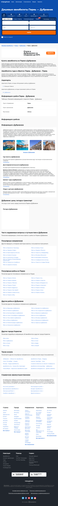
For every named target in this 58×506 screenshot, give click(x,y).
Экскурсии (6, 463)
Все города (17, 431)
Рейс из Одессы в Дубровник (39, 322)
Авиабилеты (6, 456)
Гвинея (5, 410)
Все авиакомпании (51, 435)
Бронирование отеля (37, 390)
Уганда (5, 424)
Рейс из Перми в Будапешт (10, 287)
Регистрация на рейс (37, 386)
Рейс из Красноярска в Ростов (11, 252)
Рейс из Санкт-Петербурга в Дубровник (14, 315)
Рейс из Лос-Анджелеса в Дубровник (41, 310)
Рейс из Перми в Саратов (38, 280)
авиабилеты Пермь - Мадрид (39, 358)
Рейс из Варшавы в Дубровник (11, 308)
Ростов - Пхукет (27, 437)
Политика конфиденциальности (38, 490)
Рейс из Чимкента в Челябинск (11, 262)
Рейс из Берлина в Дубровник (39, 313)
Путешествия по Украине (33, 462)
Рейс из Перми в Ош (36, 278)
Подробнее (6, 162)
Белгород (16, 410)
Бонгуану (16, 412)
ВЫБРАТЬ (51, 53)
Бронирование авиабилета (10, 388)
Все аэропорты (40, 438)
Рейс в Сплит (34, 340)
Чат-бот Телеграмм (21, 458)
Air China (49, 410)
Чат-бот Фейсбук (20, 460)
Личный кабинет (33, 456)
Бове (37, 434)
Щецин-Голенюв (38, 418)
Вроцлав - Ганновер (27, 431)
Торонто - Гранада (27, 421)
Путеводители (7, 467)
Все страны (6, 430)
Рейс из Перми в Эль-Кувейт (10, 290)
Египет (5, 416)
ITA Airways (50, 431)
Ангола (5, 422)
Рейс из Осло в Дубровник (38, 315)
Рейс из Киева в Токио (37, 247)
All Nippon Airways (49, 422)
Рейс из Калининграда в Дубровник (13, 322)
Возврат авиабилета (37, 388)
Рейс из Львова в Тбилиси (38, 250)
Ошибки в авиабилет (9, 393)
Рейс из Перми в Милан (9, 278)
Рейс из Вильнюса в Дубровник (39, 320)
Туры (4, 460)
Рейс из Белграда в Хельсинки (39, 257)
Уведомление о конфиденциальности (40, 493)
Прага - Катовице (27, 411)
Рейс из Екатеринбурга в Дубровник (13, 313)
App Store (31, 458)
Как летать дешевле (8, 386)
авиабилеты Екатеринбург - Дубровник (41, 366)
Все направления (29, 444)
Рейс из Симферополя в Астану (39, 259)
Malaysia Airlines (49, 415)
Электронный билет (8, 390)
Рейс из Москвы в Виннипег (38, 255)
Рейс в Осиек (6, 343)
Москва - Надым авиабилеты (11, 363)
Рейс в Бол (6, 338)
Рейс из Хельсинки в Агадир (10, 257)
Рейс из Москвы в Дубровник (39, 317)
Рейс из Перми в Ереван (9, 280)
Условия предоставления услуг (20, 490)
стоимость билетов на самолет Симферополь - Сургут (43, 363)
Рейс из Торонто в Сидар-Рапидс (40, 262)
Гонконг (5, 418)
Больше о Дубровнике (29, 152)
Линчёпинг (17, 424)
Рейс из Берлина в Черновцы (11, 247)
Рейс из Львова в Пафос (9, 250)
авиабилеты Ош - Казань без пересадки (14, 366)
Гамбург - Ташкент (27, 418)
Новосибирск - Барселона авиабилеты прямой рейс (15, 368)
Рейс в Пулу (6, 345)
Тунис (4, 412)
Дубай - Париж (27, 434)
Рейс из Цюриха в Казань (10, 264)
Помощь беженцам (34, 465)
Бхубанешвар (17, 418)
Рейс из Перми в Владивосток (39, 282)
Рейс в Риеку (34, 338)
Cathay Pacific (50, 433)
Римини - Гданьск (27, 424)
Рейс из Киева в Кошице (9, 255)
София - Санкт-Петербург (28, 441)
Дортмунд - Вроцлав (28, 427)
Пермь (16, 45)
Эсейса (38, 427)
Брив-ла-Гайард (16, 427)
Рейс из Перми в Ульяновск (38, 285)
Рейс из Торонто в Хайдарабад (39, 252)
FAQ (17, 456)
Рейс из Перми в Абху (9, 294)
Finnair (49, 412)
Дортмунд (38, 410)
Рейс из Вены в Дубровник (10, 320)
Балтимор (38, 436)
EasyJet (49, 424)
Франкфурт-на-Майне (39, 421)
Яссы (15, 414)
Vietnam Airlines (49, 427)
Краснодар (17, 429)
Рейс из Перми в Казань (37, 292)
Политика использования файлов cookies (19, 493)
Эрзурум (16, 416)
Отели (4, 461)
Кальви (16, 420)
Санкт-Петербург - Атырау (10, 361)
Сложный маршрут (29, 19)
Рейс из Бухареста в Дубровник (40, 308)
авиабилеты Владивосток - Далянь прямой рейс (43, 368)
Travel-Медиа (6, 465)
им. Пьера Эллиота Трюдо (38, 414)
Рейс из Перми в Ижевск (38, 287)
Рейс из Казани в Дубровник (11, 310)
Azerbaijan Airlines (49, 418)
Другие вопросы (35, 393)
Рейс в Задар (34, 343)
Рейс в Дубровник (8, 340)
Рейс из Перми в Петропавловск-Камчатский (12, 260)
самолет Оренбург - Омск (38, 361)
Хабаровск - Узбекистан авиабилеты (13, 358)
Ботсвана (5, 428)
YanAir (48, 429)
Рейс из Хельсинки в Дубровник (11, 325)
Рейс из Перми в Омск (37, 290)
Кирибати (5, 426)
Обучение (31, 460)
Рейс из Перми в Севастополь (11, 292)
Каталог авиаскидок (8, 458)
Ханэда (38, 425)
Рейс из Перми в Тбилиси (10, 282)
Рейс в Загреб (35, 345)
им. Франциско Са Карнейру (40, 431)
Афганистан (6, 414)
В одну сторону (17, 19)
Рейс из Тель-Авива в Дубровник (12, 317)
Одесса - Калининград (28, 414)
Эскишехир (17, 422)
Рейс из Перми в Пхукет (9, 285)
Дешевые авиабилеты (7, 45)
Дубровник (23, 45)
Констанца (39, 423)
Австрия (5, 420)
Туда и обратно (7, 19)
